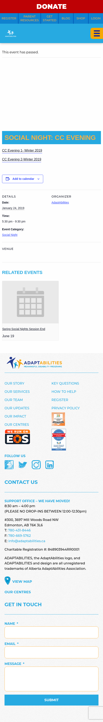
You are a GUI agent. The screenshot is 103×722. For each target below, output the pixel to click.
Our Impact (15, 416)
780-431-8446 (19, 530)
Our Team (14, 400)
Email (12, 644)
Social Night (9, 234)
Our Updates (17, 408)
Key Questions (65, 383)
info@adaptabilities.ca (26, 541)
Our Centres (17, 425)
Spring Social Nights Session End (23, 329)
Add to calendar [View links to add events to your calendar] (23, 178)
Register (60, 400)
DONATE (51, 6)
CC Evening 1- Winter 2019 (22, 150)
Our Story (14, 383)
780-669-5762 (19, 536)
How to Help (64, 392)
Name (11, 624)
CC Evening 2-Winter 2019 (21, 159)
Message (14, 664)
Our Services (17, 392)
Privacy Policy (66, 408)
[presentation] (30, 302)
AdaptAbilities (60, 202)
